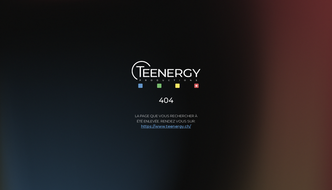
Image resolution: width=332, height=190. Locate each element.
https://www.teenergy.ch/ (166, 126)
